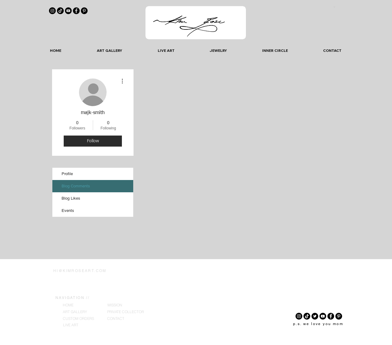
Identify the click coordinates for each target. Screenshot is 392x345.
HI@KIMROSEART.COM (80, 271)
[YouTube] (68, 10)
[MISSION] (115, 305)
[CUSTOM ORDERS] (78, 319)
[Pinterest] (84, 10)
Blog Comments (76, 186)
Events (68, 210)
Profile (67, 173)
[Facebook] (76, 10)
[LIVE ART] (70, 325)
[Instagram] (52, 10)
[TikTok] (60, 10)
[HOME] (68, 305)
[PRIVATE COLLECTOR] (125, 312)
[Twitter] (314, 316)
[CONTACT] (115, 319)
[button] (334, 6)
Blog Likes (71, 198)
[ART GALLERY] (75, 312)
